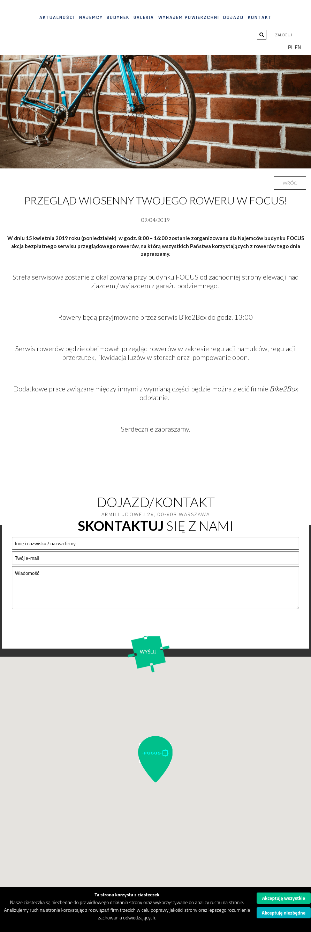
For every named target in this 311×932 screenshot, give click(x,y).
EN (298, 47)
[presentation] (65, 628)
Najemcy (91, 17)
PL (291, 47)
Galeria (144, 17)
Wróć (290, 183)
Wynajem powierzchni (188, 17)
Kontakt (260, 17)
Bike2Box (284, 388)
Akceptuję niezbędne (283, 912)
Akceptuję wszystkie (283, 898)
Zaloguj (284, 34)
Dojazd (233, 17)
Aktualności (57, 17)
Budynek (118, 17)
